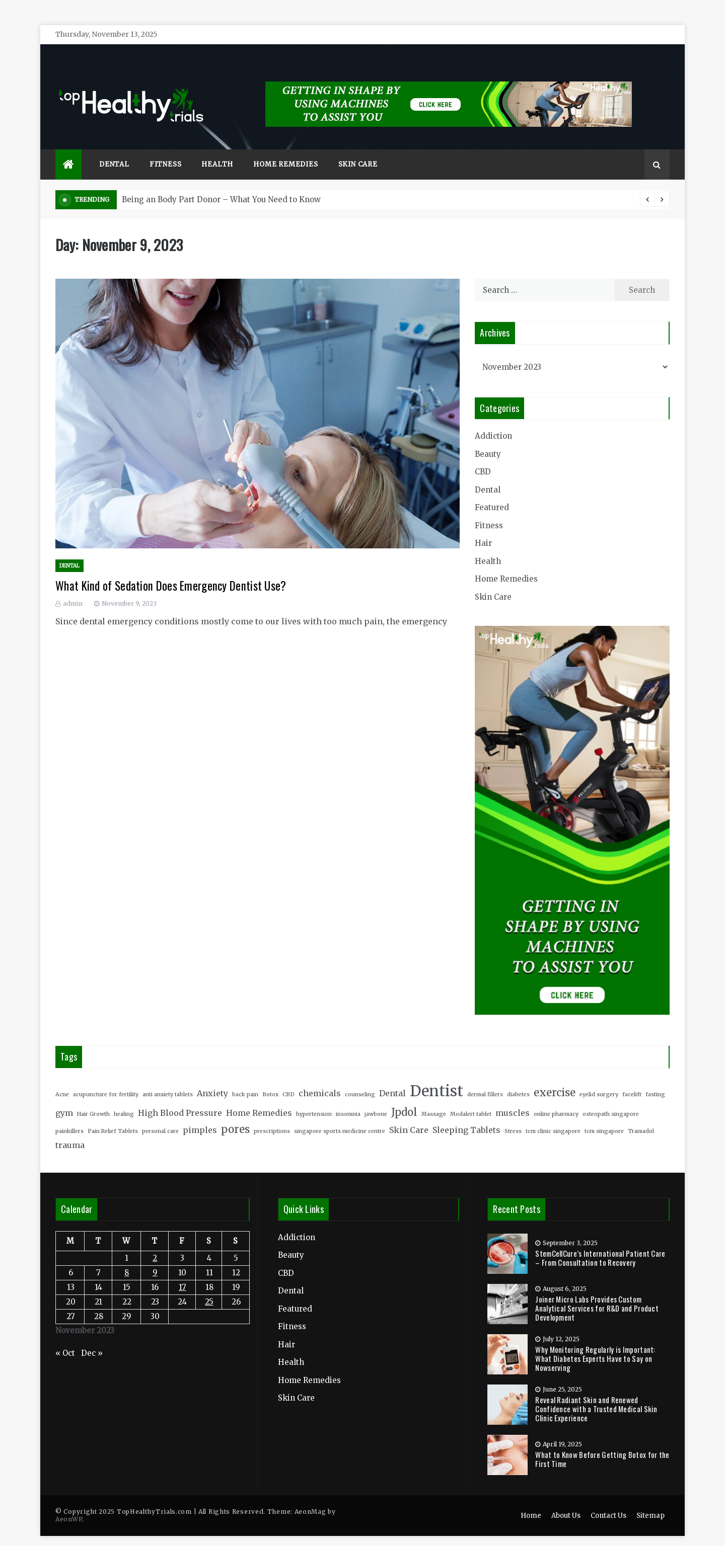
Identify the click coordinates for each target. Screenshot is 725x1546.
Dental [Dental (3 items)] (392, 1078)
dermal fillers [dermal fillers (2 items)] (485, 1079)
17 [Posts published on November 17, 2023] (182, 1272)
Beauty (488, 439)
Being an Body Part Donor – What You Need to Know (221, 185)
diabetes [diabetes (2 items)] (518, 1079)
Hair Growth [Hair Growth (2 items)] (93, 1099)
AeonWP (68, 1504)
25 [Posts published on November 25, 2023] (209, 1286)
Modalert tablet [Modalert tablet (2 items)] (470, 1099)
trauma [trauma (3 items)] (70, 1130)
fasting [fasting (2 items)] (655, 1079)
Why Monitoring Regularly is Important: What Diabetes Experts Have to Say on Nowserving (595, 1343)
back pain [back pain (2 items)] (245, 1079)
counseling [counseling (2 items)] (360, 1079)
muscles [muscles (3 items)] (512, 1098)
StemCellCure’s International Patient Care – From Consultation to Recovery (600, 1243)
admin (73, 589)
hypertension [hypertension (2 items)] (314, 1099)
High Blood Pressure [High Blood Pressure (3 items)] (180, 1098)
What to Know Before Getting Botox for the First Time (602, 1444)
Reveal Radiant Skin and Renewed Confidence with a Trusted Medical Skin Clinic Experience (596, 1393)
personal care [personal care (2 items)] (160, 1116)
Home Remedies (285, 149)
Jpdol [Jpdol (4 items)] (404, 1097)
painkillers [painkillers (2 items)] (69, 1116)
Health (217, 149)
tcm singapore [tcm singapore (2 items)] (604, 1116)
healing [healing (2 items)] (124, 1099)
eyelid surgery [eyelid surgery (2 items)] (598, 1079)
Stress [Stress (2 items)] (513, 1116)
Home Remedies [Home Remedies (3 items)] (259, 1098)
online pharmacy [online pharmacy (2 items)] (556, 1099)
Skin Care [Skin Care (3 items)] (408, 1115)
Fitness (166, 149)
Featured (492, 493)
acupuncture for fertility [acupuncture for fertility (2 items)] (105, 1079)
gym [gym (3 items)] (64, 1098)
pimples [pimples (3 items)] (200, 1115)
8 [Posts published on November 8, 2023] (126, 1257)
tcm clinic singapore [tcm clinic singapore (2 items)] (553, 1116)
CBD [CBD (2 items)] (288, 1079)
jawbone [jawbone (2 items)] (376, 1099)
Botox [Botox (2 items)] (270, 1079)
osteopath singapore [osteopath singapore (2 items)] (611, 1099)
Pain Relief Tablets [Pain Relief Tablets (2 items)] (113, 1116)
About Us (566, 1501)
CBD (483, 457)
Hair (483, 528)
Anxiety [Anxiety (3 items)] (212, 1078)
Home (531, 1501)
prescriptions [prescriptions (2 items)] (272, 1116)
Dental (114, 149)
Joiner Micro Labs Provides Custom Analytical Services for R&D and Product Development (597, 1293)
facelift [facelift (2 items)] (631, 1079)
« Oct (65, 1338)
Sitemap (650, 1501)
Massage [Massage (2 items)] (433, 1099)
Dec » (92, 1338)
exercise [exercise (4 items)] (554, 1077)
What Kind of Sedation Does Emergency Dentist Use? (170, 570)
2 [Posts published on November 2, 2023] (155, 1243)
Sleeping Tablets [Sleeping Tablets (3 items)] (466, 1115)
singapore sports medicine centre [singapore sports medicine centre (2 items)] (339, 1116)
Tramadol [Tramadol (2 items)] (641, 1116)
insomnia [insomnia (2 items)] (348, 1099)
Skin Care (358, 149)
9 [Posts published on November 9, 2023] (155, 1257)
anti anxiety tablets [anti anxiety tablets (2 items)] (167, 1079)
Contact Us (608, 1501)
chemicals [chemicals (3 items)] (320, 1078)
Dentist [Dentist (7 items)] (436, 1076)
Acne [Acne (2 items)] (62, 1079)
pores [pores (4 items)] (235, 1114)
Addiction (493, 421)
